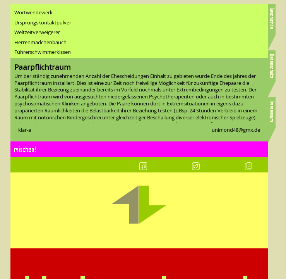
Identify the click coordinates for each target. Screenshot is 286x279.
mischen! (25, 149)
